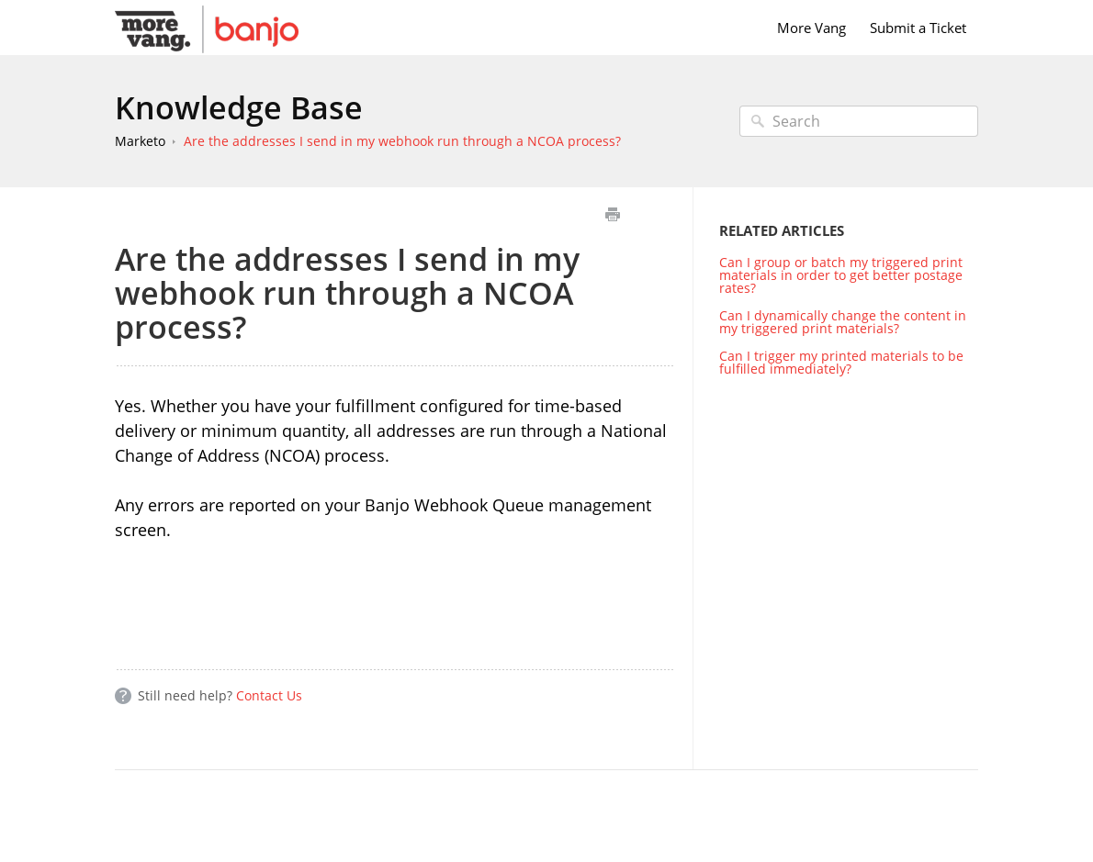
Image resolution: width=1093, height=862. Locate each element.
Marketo (140, 141)
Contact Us (269, 695)
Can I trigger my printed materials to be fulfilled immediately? (841, 362)
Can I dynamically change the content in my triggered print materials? (842, 322)
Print (612, 214)
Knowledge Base (239, 107)
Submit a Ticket (918, 27)
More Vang (811, 27)
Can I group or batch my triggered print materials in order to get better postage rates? (841, 275)
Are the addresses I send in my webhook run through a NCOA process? (402, 141)
